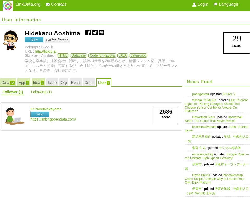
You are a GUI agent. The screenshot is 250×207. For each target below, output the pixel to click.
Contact (56, 4)
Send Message (57, 40)
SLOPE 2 (228, 94)
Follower (13, 92)
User (104, 83)
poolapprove (201, 94)
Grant (88, 82)
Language (226, 4)
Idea (38, 82)
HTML (63, 55)
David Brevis (201, 175)
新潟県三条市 (202, 137)
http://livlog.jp (45, 51)
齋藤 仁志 (199, 148)
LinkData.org (28, 4)
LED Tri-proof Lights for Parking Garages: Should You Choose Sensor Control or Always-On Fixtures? (216, 105)
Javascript (138, 55)
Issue (52, 82)
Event (75, 82)
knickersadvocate (204, 127)
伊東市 (197, 164)
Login (200, 4)
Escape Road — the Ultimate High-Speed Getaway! (217, 156)
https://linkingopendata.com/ (53, 119)
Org (64, 82)
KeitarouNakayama (45, 109)
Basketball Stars (204, 117)
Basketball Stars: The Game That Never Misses (213, 119)
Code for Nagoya (102, 55)
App (24, 82)
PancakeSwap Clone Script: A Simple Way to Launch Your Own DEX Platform (215, 178)
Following (41, 92)
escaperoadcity (203, 154)
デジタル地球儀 (230, 148)
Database (79, 55)
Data (8, 82)
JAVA (123, 55)
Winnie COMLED (204, 100)
